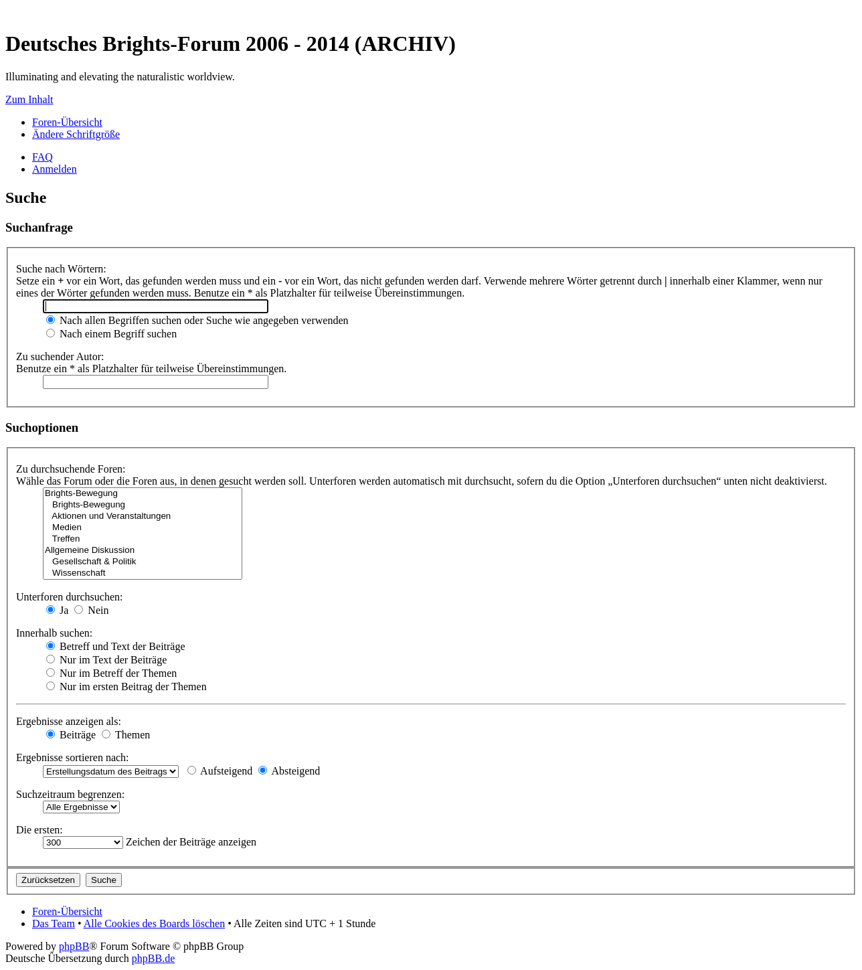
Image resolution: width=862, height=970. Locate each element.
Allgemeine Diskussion (143, 550)
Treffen (143, 539)
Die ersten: (39, 829)
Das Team (53, 923)
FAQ (42, 157)
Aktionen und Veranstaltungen (143, 516)
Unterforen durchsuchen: (69, 596)
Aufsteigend (219, 771)
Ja (57, 610)
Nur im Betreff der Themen (111, 673)
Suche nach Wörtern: (61, 268)
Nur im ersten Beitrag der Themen (126, 686)
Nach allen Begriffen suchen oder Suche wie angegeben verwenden (197, 320)
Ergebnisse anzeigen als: (68, 721)
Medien (143, 528)
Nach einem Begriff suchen (111, 333)
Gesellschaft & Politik (143, 562)
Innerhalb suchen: (54, 633)
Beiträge (71, 734)
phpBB (74, 946)
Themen (126, 734)
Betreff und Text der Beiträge (115, 646)
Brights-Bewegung (143, 493)
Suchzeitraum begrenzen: (70, 794)
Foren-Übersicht (67, 122)
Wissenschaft (143, 573)
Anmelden (54, 169)
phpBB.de (153, 958)
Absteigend (289, 771)
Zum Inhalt (29, 99)
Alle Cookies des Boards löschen (155, 923)
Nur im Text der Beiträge (106, 659)
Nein (91, 610)
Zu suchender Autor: (60, 356)
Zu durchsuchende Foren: (71, 469)
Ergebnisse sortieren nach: (72, 757)
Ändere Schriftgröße (76, 134)
